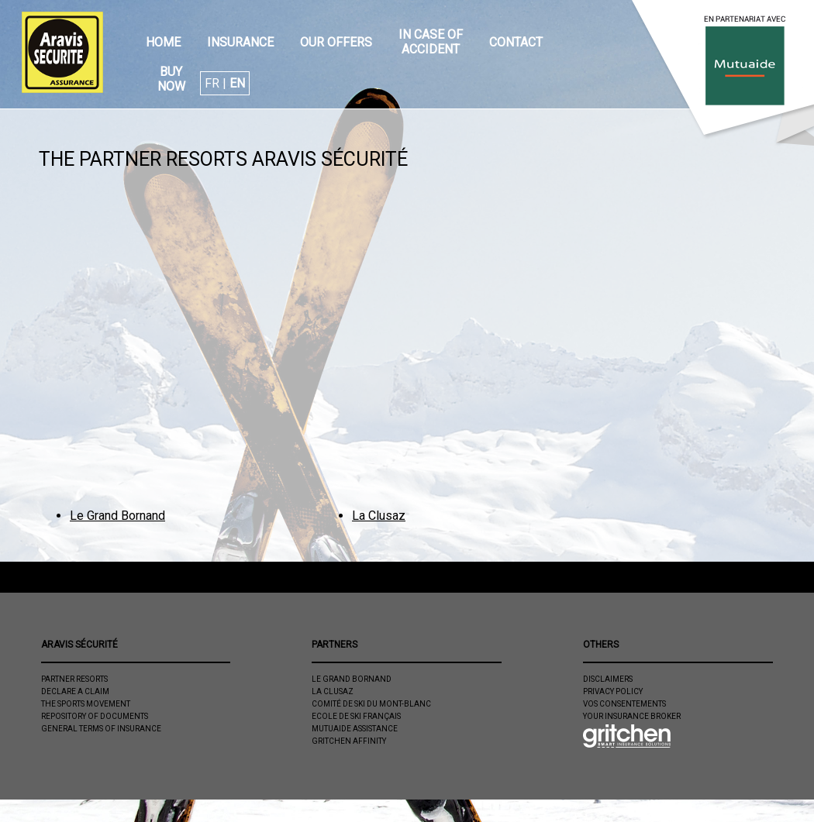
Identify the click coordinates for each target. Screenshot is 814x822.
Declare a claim (75, 691)
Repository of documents (94, 716)
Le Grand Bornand (117, 515)
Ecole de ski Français (356, 716)
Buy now (171, 79)
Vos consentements (624, 704)
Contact (516, 42)
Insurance (240, 42)
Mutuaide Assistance (355, 728)
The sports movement (85, 704)
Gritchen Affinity (349, 741)
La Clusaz (378, 515)
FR (212, 83)
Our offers (336, 42)
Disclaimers (608, 679)
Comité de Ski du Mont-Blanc (371, 704)
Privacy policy (613, 691)
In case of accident (430, 42)
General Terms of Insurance (101, 728)
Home (163, 42)
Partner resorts (74, 679)
